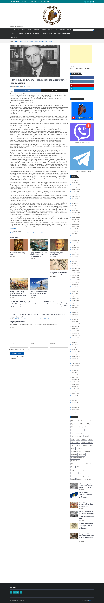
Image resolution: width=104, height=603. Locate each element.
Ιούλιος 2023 (75, 256)
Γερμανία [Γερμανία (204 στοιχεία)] (73, 430)
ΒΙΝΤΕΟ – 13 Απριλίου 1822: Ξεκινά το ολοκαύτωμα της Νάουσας (39, 293)
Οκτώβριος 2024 (75, 221)
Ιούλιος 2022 (75, 284)
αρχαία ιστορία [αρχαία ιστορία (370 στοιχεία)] (86, 476)
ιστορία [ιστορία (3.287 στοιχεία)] (73, 479)
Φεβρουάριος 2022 (76, 296)
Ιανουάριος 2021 (75, 326)
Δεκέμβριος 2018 (76, 384)
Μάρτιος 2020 (75, 349)
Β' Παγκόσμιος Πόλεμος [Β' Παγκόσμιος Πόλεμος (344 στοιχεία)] (85, 424)
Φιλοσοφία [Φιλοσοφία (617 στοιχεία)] (82, 473)
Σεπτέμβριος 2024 (76, 224)
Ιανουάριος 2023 (75, 270)
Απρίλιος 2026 (75, 180)
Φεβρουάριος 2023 (76, 268)
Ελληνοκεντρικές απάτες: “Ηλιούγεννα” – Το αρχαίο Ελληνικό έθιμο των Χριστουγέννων (86, 526)
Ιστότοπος (53, 344)
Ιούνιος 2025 (75, 203)
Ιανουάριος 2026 (75, 187)
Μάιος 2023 (74, 261)
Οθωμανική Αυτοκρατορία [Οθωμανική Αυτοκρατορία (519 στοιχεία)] (77, 463)
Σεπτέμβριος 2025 (76, 196)
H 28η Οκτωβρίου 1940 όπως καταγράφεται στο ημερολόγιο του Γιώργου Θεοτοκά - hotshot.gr (37, 319)
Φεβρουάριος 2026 (76, 184)
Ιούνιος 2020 (75, 342)
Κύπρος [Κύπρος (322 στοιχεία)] (73, 448)
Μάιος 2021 (74, 317)
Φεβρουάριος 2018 (76, 407)
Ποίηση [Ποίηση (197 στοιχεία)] (73, 467)
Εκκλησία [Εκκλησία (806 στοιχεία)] (84, 439)
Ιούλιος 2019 (75, 368)
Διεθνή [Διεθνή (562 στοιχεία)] (72, 439)
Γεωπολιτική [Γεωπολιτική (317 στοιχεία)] (81, 430)
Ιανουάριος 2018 (75, 409)
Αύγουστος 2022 (75, 282)
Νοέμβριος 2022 (75, 275)
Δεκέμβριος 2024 (76, 217)
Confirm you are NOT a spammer (18, 357)
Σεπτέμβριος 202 (75, 412)
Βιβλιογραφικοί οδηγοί (46, 33)
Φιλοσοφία (20, 33)
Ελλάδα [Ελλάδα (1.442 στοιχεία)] (90, 439)
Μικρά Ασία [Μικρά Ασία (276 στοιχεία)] (82, 454)
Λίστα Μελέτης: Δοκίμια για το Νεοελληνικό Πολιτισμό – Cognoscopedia (86, 504)
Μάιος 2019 (74, 372)
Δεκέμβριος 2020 (76, 328)
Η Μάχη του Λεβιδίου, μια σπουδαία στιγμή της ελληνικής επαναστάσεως (18, 293)
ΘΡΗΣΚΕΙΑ (37, 30)
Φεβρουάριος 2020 (76, 351)
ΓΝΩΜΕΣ (69, 30)
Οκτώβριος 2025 (75, 194)
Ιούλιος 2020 (75, 340)
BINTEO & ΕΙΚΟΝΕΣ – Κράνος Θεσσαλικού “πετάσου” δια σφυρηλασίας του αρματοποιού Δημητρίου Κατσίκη (23, 304)
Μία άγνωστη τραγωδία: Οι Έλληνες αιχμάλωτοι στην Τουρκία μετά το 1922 (86, 485)
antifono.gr (13, 228)
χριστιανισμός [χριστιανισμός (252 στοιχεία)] (87, 479)
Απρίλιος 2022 (75, 291)
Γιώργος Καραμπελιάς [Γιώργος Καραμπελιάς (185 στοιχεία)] (76, 433)
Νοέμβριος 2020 (75, 330)
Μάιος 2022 (74, 289)
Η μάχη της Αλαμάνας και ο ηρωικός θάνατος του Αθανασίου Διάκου (32, 1)
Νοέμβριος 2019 (75, 358)
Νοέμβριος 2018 (75, 386)
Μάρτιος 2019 (75, 377)
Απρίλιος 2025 (75, 208)
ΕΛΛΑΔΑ (16, 30)
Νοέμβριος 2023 (75, 247)
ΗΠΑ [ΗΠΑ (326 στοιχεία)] (72, 445)
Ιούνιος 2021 (75, 314)
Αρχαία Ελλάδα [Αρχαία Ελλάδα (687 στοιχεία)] (79, 420)
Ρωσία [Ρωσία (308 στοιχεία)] (85, 467)
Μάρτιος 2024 (75, 238)
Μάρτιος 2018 (75, 405)
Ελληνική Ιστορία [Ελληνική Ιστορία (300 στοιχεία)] (75, 442)
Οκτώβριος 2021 (75, 305)
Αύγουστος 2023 (75, 254)
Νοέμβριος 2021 (75, 303)
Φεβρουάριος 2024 (76, 240)
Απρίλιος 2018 (75, 402)
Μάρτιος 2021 (75, 321)
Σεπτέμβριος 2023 (76, 252)
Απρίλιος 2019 (75, 375)
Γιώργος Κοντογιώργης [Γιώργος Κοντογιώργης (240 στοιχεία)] (76, 436)
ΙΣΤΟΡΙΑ (30, 30)
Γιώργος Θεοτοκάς (23, 232)
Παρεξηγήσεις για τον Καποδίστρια (56, 253)
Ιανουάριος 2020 (76, 354)
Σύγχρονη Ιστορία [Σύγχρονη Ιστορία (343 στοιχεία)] (75, 470)
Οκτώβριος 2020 (76, 333)
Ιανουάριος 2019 (75, 381)
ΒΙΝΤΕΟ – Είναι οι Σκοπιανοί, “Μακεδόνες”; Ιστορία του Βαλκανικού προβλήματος (86, 495)
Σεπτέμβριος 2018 (76, 391)
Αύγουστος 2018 (75, 393)
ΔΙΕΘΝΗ (23, 30)
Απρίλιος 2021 (75, 319)
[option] (38, 1)
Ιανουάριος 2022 (75, 298)
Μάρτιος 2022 (75, 293)
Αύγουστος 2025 (75, 198)
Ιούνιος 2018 (75, 398)
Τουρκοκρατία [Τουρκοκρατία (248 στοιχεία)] (74, 473)
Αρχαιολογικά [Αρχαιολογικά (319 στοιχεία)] (74, 424)
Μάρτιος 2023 (75, 266)
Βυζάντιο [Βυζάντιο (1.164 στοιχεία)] (73, 427)
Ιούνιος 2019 (75, 370)
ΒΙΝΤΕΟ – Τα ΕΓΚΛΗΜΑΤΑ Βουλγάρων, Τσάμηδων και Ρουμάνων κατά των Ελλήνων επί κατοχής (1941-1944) (86, 515)
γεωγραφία (36, 33)
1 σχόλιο (28, 86)
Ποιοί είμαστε (14, 37)
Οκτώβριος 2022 (75, 277)
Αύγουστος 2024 (75, 226)
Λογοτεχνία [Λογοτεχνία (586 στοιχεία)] (79, 448)
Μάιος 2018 (74, 400)
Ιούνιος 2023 (75, 259)
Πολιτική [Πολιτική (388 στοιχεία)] (79, 467)
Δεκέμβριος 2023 (76, 245)
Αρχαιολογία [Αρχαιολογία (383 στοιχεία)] (88, 420)
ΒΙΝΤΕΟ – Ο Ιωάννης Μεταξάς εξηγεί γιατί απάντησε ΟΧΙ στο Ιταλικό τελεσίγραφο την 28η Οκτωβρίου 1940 (54, 304)
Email (32, 344)
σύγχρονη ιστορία (48, 232)
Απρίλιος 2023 (75, 263)
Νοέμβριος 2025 (75, 191)
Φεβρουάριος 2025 (76, 212)
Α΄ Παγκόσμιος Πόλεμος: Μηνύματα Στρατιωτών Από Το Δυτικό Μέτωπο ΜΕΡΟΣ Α (86, 536)
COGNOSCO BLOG (47, 30)
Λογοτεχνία (28, 33)
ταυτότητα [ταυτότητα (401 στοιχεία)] (79, 479)
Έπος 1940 (41, 232)
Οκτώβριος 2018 (75, 388)
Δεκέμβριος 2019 (76, 356)
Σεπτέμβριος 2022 (76, 279)
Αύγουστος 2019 (75, 365)
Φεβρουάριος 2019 (76, 379)
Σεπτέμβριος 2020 (76, 335)
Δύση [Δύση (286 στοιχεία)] (78, 439)
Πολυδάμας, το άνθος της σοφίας (17, 253)
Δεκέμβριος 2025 (76, 189)
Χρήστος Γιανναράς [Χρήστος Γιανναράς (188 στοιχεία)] (75, 476)
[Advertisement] (81, 54)
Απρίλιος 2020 (75, 347)
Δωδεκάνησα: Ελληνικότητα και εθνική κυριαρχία (58, 273)
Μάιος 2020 (74, 344)
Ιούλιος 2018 (75, 395)
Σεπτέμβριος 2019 (76, 363)
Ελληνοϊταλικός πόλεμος (32, 232)
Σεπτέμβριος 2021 (76, 307)
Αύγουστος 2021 (75, 310)
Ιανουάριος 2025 (75, 215)
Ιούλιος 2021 (75, 312)
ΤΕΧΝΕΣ (13, 33)
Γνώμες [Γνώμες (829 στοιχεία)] (86, 436)
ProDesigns (91, 600)
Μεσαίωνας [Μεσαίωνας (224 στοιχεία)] (74, 454)
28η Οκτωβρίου (14, 232)
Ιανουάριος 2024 (75, 242)
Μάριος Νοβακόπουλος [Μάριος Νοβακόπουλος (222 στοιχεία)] (76, 451)
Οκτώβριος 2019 (75, 361)
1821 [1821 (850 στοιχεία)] (72, 420)
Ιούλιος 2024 (75, 228)
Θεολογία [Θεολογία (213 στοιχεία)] (78, 445)
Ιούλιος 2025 (75, 201)
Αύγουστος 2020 (76, 337)
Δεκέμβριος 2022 (76, 272)
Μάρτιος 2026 (75, 182)
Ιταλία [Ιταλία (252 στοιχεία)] (91, 445)
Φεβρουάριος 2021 (76, 324)
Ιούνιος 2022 (75, 286)
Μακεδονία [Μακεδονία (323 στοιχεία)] (87, 451)
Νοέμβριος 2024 (75, 219)
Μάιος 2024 (74, 233)
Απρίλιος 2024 (75, 235)
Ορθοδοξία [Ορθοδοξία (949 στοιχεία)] (88, 463)
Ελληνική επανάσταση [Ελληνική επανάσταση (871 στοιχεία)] (87, 442)
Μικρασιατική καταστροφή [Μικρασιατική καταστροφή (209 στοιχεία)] (77, 457)
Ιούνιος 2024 (75, 231)
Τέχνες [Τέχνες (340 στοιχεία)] (83, 470)
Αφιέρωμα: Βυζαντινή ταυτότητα (62, 33)
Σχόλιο (12, 327)
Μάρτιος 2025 (75, 210)
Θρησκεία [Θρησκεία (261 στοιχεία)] (85, 445)
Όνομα (12, 344)
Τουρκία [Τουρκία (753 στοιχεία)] (89, 470)
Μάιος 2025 (74, 205)
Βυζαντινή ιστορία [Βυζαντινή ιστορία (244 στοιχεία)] (82, 427)
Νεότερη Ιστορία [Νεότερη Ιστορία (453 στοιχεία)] (75, 460)
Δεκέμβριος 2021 (76, 300)
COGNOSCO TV (60, 30)
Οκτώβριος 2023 (75, 249)
